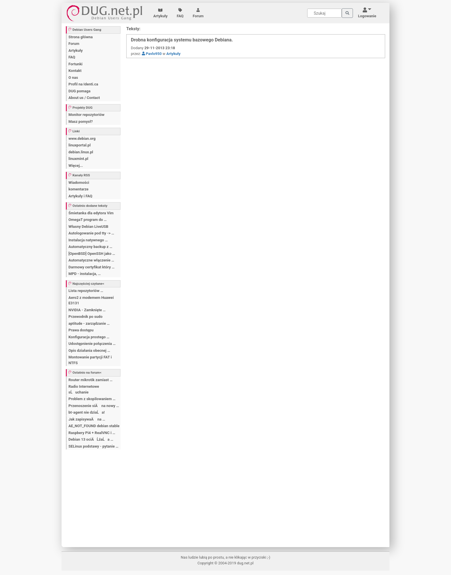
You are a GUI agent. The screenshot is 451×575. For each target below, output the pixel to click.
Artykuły (160, 13)
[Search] (324, 13)
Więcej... (75, 165)
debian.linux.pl (80, 152)
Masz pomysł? (80, 121)
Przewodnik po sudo (85, 316)
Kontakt (74, 70)
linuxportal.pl (79, 145)
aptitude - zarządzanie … (89, 323)
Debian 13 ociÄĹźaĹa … (90, 439)
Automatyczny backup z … (90, 246)
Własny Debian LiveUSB (88, 226)
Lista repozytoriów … (85, 291)
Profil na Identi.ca (83, 84)
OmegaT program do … (87, 219)
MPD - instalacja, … (84, 274)
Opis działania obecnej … (89, 350)
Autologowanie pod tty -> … (91, 233)
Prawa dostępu (80, 330)
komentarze (78, 189)
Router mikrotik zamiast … (90, 380)
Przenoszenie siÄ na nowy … (93, 406)
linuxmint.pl (78, 158)
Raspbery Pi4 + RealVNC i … (91, 433)
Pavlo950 (152, 53)
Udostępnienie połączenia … (92, 343)
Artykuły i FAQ (80, 196)
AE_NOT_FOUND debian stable (93, 426)
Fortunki (75, 64)
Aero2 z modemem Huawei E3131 (91, 300)
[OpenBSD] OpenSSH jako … (91, 253)
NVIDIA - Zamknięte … (87, 310)
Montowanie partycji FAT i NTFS (90, 360)
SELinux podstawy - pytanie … (93, 446)
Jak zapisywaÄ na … (86, 419)
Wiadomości (78, 182)
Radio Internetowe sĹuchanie (83, 389)
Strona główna (80, 37)
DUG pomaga (79, 91)
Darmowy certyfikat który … (91, 267)
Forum (198, 13)
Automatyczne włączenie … (91, 260)
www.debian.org (81, 138)
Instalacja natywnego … (88, 240)
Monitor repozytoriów (86, 114)
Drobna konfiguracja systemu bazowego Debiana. (182, 40)
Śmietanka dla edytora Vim (91, 213)
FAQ (180, 13)
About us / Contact (84, 97)
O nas (73, 77)
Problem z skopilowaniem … (91, 399)
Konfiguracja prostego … (88, 337)
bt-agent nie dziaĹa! (86, 412)
